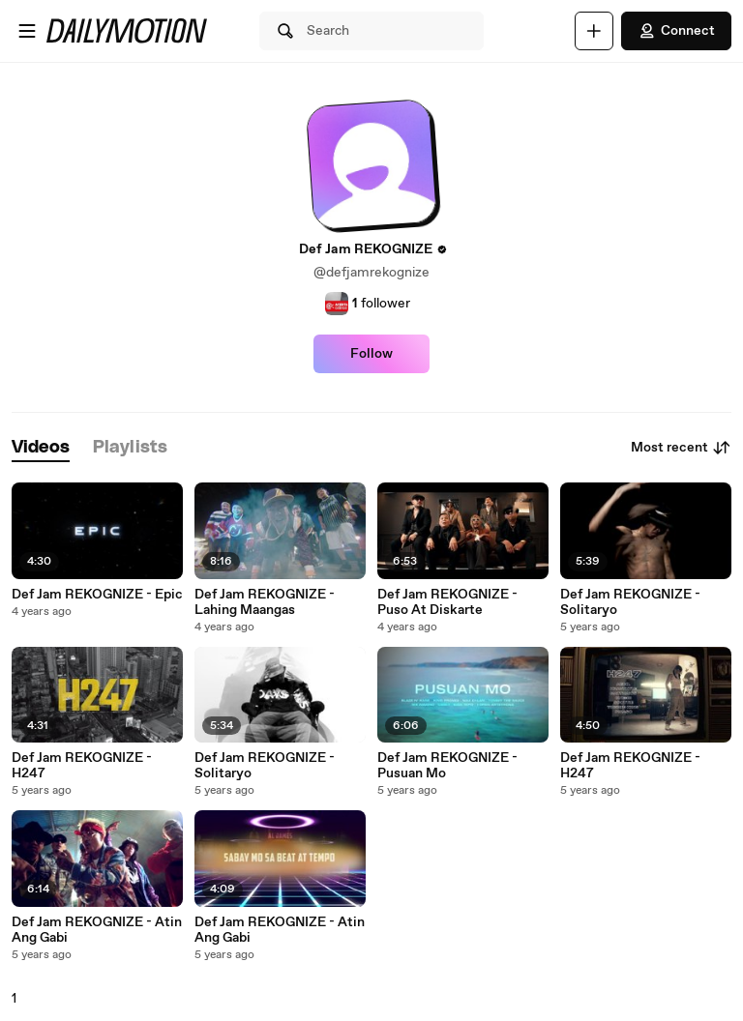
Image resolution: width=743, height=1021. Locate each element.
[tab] (41, 448)
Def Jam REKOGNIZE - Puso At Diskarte (447, 602)
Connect (676, 31)
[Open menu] (27, 31)
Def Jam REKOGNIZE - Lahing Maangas (264, 602)
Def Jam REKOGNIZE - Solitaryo (630, 602)
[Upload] (594, 31)
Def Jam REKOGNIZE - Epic (97, 594)
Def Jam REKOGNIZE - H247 (82, 765)
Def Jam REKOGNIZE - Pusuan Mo (447, 765)
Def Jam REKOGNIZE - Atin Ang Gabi (97, 930)
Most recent (681, 447)
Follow (371, 354)
